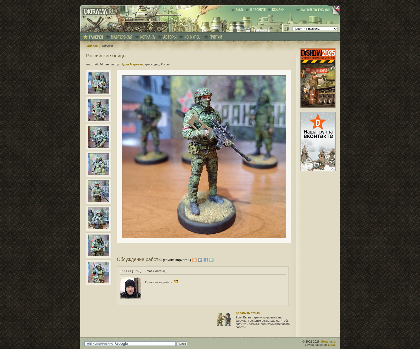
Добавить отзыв (248, 312)
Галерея (92, 45)
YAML (332, 344)
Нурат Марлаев (132, 64)
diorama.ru (328, 341)
